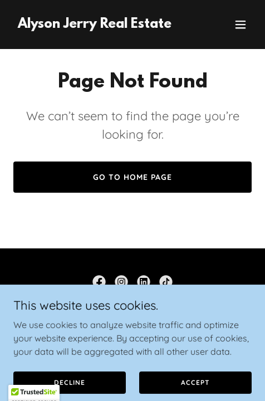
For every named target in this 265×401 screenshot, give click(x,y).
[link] (94, 24)
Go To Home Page (132, 177)
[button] (240, 24)
